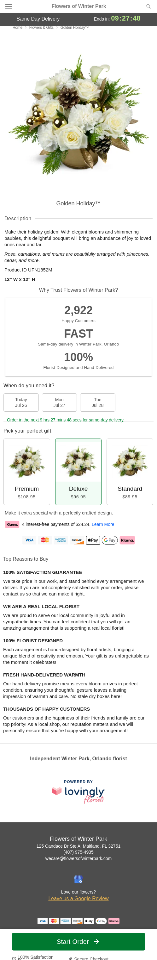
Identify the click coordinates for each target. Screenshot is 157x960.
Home (17, 27)
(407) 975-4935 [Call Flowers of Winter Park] (78, 852)
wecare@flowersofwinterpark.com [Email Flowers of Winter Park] (78, 858)
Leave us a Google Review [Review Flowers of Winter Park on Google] (78, 898)
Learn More (103, 524)
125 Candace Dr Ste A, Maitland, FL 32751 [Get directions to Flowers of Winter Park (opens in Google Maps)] (78, 846)
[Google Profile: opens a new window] (78, 879)
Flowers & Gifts (41, 27)
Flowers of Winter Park (78, 6)
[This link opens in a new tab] (78, 792)
